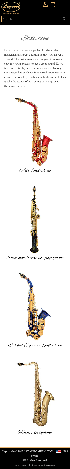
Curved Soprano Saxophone (35, 345)
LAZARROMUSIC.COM (38, 451)
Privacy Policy (21, 465)
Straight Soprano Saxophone (35, 257)
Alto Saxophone (35, 170)
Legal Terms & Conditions (43, 465)
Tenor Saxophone (35, 432)
